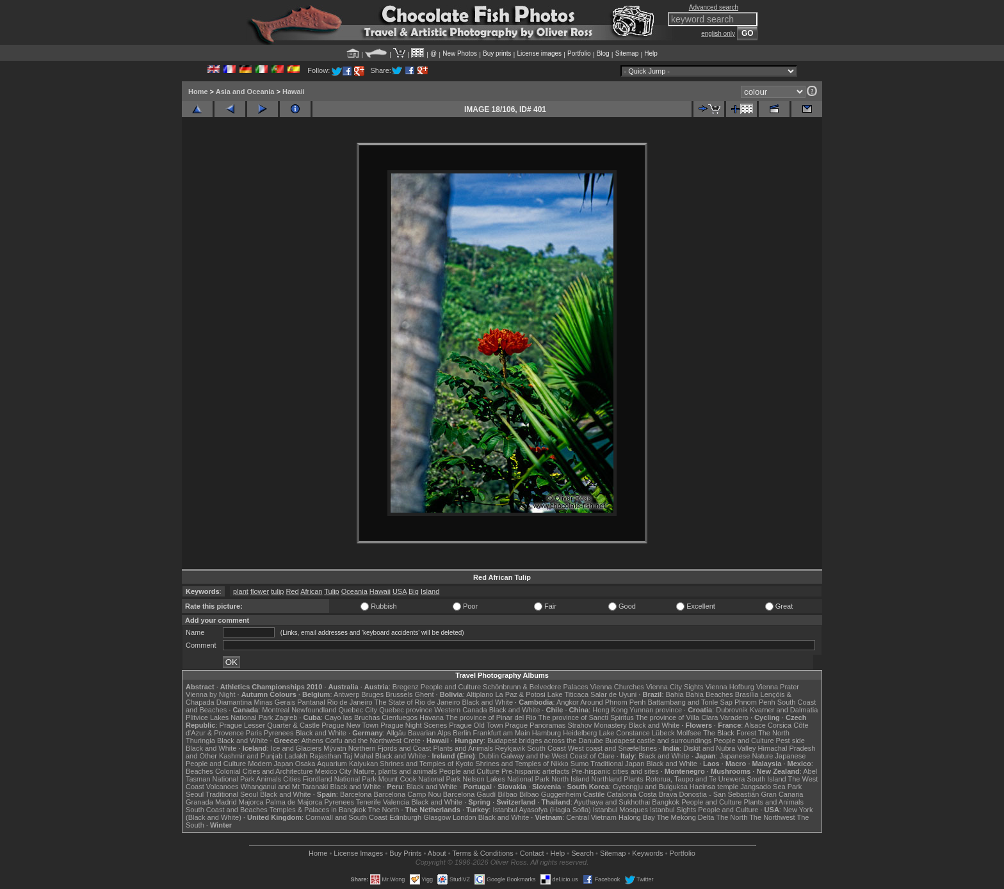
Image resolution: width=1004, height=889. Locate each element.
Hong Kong (610, 710)
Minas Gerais (274, 702)
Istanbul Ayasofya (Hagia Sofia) (541, 809)
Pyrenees (278, 733)
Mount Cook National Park (419, 779)
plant (240, 591)
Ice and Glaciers (296, 748)
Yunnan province (655, 710)
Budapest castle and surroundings (658, 740)
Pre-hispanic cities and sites (614, 771)
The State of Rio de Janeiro (417, 702)
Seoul (195, 794)
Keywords (647, 853)
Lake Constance (624, 733)
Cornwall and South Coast (346, 817)
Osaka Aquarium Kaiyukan (336, 763)
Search (582, 853)
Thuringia (200, 740)
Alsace (755, 725)
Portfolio (579, 53)
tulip (277, 591)
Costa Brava (657, 794)
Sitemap (627, 53)
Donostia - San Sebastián (719, 794)
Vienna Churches (617, 687)
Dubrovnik (732, 710)
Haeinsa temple (714, 786)
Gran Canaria (782, 794)
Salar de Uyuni (613, 694)
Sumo (580, 763)
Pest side (790, 740)
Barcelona (356, 794)
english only (718, 33)
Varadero (734, 717)
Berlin (462, 733)
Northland (607, 779)
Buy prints (497, 53)
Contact (532, 853)
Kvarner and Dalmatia (784, 710)
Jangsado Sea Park (771, 786)
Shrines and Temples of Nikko (521, 763)
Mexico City (333, 771)
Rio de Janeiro (350, 702)
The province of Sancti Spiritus (586, 717)
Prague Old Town (476, 725)
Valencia (396, 802)
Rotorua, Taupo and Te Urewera (695, 779)
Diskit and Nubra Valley (719, 748)
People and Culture (451, 687)
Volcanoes (222, 786)
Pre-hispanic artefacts (535, 771)
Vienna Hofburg (730, 687)
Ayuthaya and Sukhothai (612, 802)
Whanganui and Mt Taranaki (284, 786)
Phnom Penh (754, 702)
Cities (292, 779)
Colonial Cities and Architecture (264, 771)
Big (414, 591)
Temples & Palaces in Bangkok (318, 809)
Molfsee (689, 733)
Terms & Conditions (482, 853)
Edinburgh (405, 817)
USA (400, 591)
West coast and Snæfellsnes (612, 748)
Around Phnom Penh (612, 702)
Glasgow (437, 817)
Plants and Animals (463, 748)
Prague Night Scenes (413, 725)
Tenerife (368, 802)
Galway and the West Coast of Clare (558, 756)
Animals (268, 779)
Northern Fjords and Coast (390, 748)
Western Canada (460, 710)
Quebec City (358, 710)
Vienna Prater (777, 687)
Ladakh (295, 756)
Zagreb (286, 717)
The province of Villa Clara (677, 717)
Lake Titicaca (567, 694)
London (464, 817)
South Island (766, 779)
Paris (254, 733)
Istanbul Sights (673, 809)
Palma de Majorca (294, 802)
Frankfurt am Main (501, 733)
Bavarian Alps (429, 733)
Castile (594, 794)
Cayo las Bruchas (352, 717)
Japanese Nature (746, 756)
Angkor (567, 702)
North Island (570, 779)
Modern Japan (270, 763)
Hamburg (546, 733)
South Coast (546, 748)
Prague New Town (349, 725)
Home (198, 91)
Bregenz (406, 687)
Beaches (199, 771)
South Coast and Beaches (227, 809)
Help (651, 53)
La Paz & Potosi (521, 694)
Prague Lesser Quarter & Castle (270, 725)
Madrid (226, 802)
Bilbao (507, 794)
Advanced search (713, 7)
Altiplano (479, 694)
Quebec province (405, 710)
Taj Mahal (358, 756)
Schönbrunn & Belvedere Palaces (535, 687)
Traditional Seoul (232, 794)
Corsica (779, 725)
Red (292, 591)
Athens (312, 740)
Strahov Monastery (596, 725)
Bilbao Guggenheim (550, 794)
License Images (358, 853)
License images (539, 53)
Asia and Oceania (245, 91)
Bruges (372, 694)
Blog (603, 53)
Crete (412, 740)
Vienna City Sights (675, 687)
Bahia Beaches (709, 694)
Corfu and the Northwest (363, 740)
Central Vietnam (591, 817)
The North (773, 733)
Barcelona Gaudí (469, 794)
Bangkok (665, 802)
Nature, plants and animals (395, 771)
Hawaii (293, 91)
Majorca (251, 802)
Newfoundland (313, 710)
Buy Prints (405, 853)
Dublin (489, 756)
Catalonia (621, 794)
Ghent (424, 694)
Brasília (747, 694)
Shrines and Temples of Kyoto (426, 763)
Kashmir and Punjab (250, 756)
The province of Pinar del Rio (491, 717)
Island (430, 591)
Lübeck (663, 733)
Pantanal (311, 702)
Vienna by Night (210, 694)
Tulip (331, 591)
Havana (431, 717)
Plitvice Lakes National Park (229, 717)
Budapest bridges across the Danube (545, 740)
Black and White (487, 702)
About (437, 853)
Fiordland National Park (339, 779)
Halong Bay (637, 817)
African (311, 591)
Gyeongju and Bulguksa (650, 786)
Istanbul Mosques (620, 809)
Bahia (675, 694)
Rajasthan (325, 756)
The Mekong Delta (686, 817)
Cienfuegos (399, 717)
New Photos (459, 53)
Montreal (275, 710)
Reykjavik (510, 748)
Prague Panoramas (535, 725)
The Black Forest (729, 733)
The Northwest (772, 817)
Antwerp (346, 694)
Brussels (398, 694)
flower (259, 591)
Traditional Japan (617, 763)
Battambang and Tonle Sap (690, 702)
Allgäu (396, 733)
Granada (199, 802)
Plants (634, 779)
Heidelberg (580, 733)
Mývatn (334, 748)
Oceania (354, 591)
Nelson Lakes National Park (505, 779)
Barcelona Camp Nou (407, 794)
